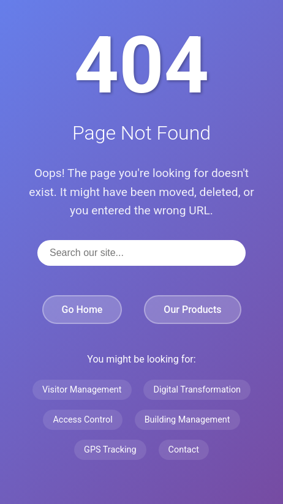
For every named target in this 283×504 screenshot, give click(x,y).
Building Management (187, 420)
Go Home (82, 309)
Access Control (82, 420)
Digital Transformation (197, 390)
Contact (183, 450)
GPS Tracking (110, 450)
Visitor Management (82, 390)
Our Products (192, 309)
